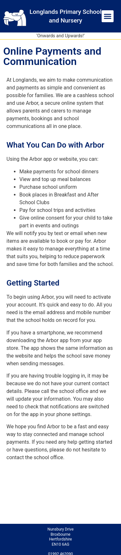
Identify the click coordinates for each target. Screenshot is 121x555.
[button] (108, 16)
